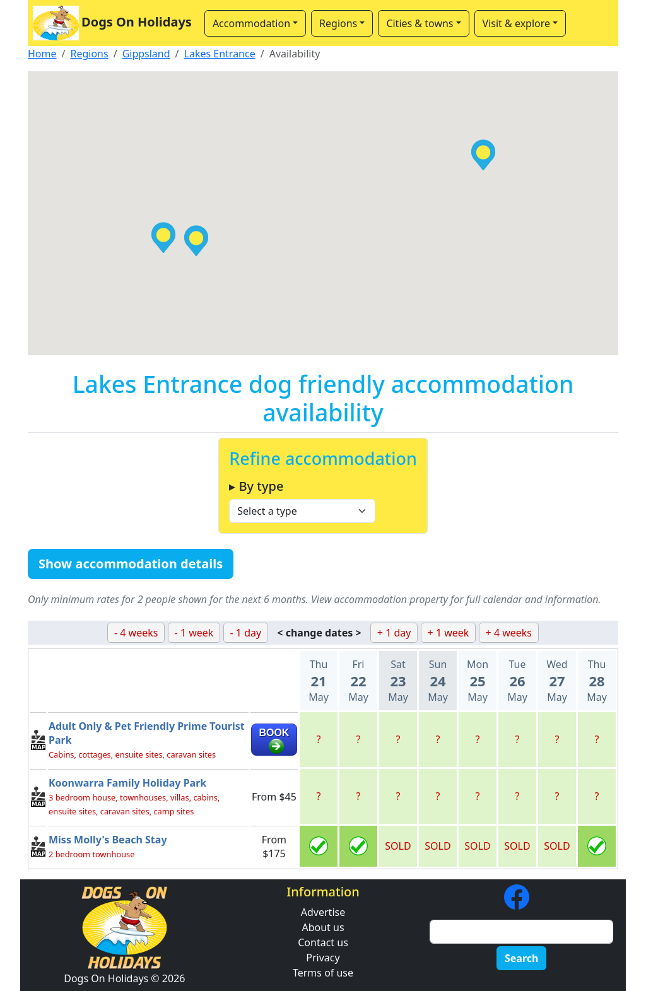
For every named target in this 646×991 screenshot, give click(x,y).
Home (42, 54)
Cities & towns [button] (419, 23)
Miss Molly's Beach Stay (108, 840)
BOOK (274, 732)
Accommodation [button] (251, 23)
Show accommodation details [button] (130, 563)
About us (323, 927)
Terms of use (323, 973)
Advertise (323, 912)
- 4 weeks (136, 633)
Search (521, 958)
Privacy (322, 958)
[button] (196, 240)
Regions (89, 54)
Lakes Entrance (219, 54)
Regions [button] (338, 23)
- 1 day (246, 633)
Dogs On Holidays (112, 23)
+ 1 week (448, 633)
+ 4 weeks (509, 633)
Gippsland (146, 54)
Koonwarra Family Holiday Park (127, 783)
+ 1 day (394, 633)
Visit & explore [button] (516, 23)
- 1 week (194, 633)
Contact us (323, 942)
